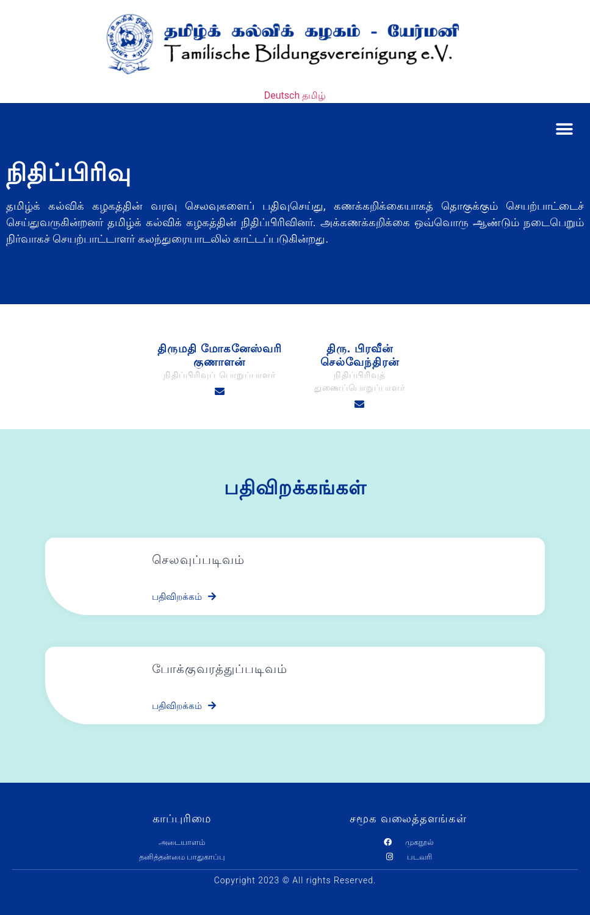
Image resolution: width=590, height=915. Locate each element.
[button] (564, 129)
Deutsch (282, 95)
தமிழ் (314, 95)
